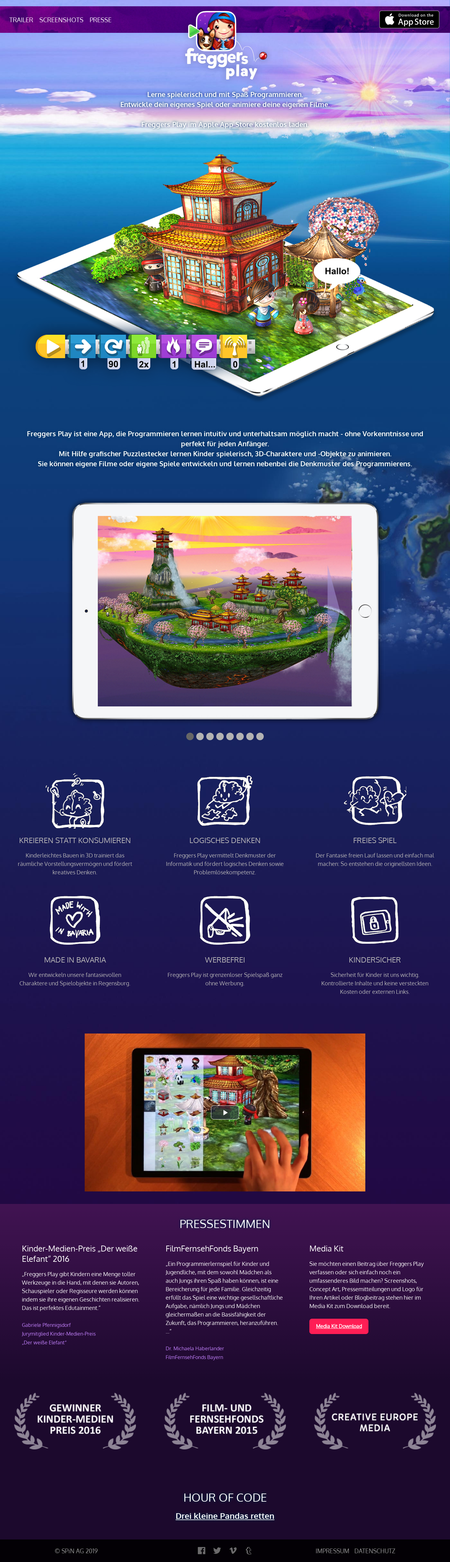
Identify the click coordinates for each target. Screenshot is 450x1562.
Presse (101, 20)
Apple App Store (225, 124)
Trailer (21, 20)
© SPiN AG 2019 (76, 1550)
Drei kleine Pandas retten (225, 1515)
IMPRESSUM (332, 1550)
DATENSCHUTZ (374, 1550)
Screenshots (61, 20)
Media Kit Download (339, 1326)
